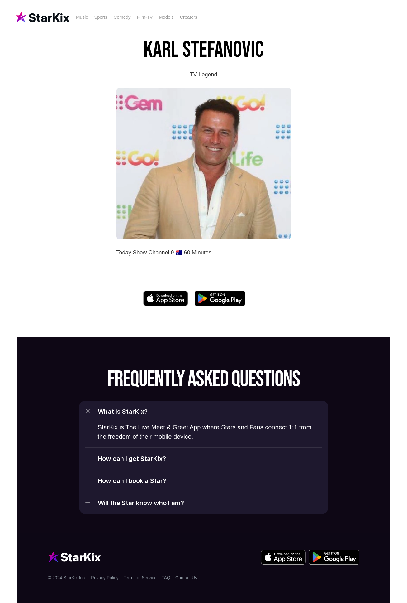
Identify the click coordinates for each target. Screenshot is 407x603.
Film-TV (145, 17)
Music (82, 17)
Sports (100, 17)
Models (166, 17)
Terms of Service (140, 577)
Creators (188, 17)
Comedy (122, 17)
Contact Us (186, 577)
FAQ (166, 577)
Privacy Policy (105, 577)
